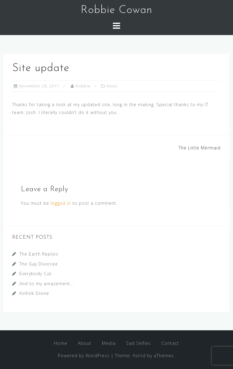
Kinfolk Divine (34, 293)
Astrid (139, 355)
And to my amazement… (46, 283)
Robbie (83, 86)
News (111, 86)
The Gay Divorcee (38, 264)
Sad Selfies (138, 343)
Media (109, 343)
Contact (170, 343)
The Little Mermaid (200, 148)
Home (60, 343)
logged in (61, 203)
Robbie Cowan (116, 10)
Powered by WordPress (84, 355)
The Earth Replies (38, 254)
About (84, 343)
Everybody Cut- (36, 273)
